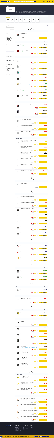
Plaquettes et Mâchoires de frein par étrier (10, 49)
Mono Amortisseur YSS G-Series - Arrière (26, 298)
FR (49, 1)
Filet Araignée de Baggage (24, 183)
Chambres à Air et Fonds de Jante (10, 69)
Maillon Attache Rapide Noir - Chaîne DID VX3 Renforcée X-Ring (28, 404)
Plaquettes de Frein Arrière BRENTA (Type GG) (26, 220)
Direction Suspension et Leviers (9, 61)
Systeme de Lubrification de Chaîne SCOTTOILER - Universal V (28, 140)
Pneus (8, 70)
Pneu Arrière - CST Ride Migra (24, 351)
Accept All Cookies (47, 436)
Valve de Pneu (22, 321)
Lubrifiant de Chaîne (9, 40)
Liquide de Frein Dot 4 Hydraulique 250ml (26, 119)
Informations (24, 429)
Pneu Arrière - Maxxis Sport (24, 357)
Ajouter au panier (43, 47)
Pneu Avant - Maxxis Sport (24, 339)
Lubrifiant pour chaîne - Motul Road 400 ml (26, 158)
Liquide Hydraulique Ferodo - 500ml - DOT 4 (26, 125)
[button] (44, 1)
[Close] (53, 436)
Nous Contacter (16, 427)
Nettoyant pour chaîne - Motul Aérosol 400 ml (26, 146)
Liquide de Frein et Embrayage (9, 39)
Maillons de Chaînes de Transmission (10, 76)
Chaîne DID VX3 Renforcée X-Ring (25, 376)
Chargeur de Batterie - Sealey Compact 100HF (26, 245)
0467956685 (31, 427)
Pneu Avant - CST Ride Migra (24, 333)
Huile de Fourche (9, 37)
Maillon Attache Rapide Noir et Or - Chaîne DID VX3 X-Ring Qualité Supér (30, 416)
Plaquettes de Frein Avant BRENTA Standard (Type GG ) (27, 202)
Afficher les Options (43, 107)
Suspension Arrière (9, 64)
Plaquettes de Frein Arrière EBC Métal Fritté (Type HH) (27, 226)
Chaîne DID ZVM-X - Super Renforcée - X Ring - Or (27, 388)
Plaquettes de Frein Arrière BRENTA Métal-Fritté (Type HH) (28, 214)
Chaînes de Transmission (10, 74)
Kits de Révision (9, 33)
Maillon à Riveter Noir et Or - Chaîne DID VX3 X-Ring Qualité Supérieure (29, 410)
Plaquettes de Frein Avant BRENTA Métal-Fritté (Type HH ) (28, 196)
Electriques (7, 52)
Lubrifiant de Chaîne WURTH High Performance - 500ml (28, 170)
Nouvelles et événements (25, 428)
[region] (27, 436)
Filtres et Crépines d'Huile (10, 58)
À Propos (23, 427)
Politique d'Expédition (17, 429)
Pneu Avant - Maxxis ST (24, 345)
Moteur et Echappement (9, 56)
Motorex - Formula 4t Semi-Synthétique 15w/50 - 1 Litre (28, 59)
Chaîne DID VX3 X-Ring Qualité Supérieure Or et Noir (27, 382)
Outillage (31, 41)
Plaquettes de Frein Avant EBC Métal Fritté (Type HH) (27, 208)
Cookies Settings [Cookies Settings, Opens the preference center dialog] (36, 436)
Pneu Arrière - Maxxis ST (24, 363)
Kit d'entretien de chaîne (24, 33)
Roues (7, 66)
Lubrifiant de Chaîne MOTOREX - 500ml (26, 152)
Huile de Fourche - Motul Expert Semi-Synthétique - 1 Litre (28, 104)
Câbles (31, 286)
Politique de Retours (17, 428)
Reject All (41, 436)
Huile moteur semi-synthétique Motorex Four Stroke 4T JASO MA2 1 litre (29, 65)
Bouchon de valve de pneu (24, 327)
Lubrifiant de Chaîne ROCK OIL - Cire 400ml (26, 164)
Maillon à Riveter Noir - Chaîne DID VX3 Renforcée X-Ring (28, 398)
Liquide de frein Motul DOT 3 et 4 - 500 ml (26, 131)
